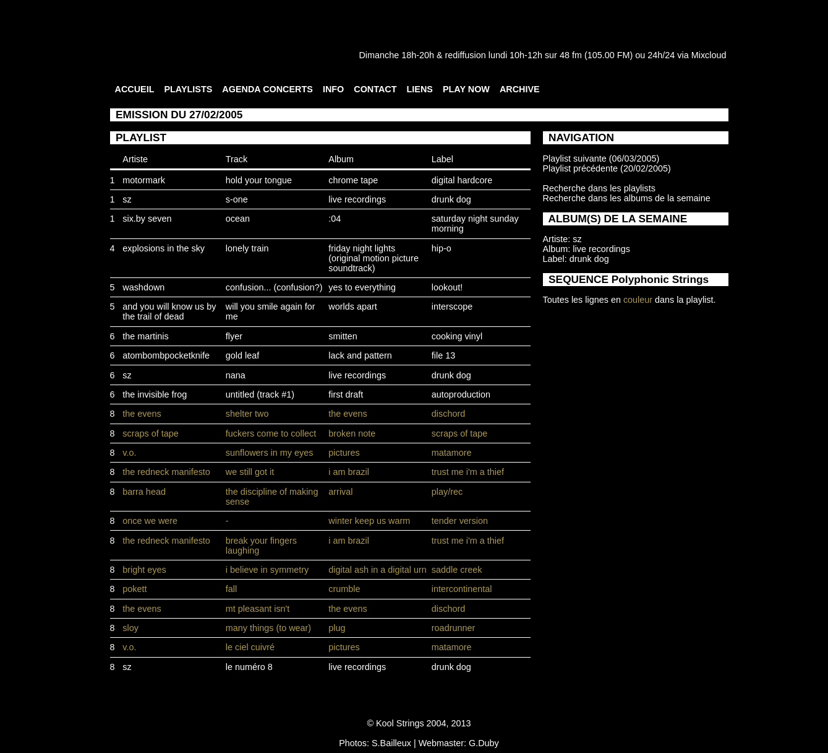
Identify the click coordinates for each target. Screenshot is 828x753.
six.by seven (146, 219)
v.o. (129, 453)
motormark (143, 180)
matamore (452, 453)
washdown (143, 287)
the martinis (145, 336)
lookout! (447, 287)
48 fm (571, 55)
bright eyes (144, 570)
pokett (134, 589)
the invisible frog (154, 394)
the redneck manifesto (166, 472)
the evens (141, 414)
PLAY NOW (466, 89)
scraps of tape (150, 433)
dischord (448, 414)
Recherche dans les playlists (599, 188)
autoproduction (461, 394)
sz (126, 199)
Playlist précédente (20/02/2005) (607, 168)
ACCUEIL (135, 89)
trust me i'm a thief (468, 472)
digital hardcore (462, 180)
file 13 (443, 355)
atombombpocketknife (166, 355)
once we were (149, 521)
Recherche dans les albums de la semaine (627, 198)
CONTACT (375, 89)
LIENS (420, 89)
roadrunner (453, 628)
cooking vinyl (457, 336)
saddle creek (457, 570)
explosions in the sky (163, 248)
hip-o (441, 248)
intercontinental (462, 589)
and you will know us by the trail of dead (169, 311)
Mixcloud (709, 55)
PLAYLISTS (188, 89)
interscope (452, 306)
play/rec (447, 492)
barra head (144, 492)
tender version (460, 521)
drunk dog (451, 199)
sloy (130, 628)
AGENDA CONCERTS (267, 89)
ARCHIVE (520, 89)
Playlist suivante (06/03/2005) (601, 158)
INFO (333, 89)
